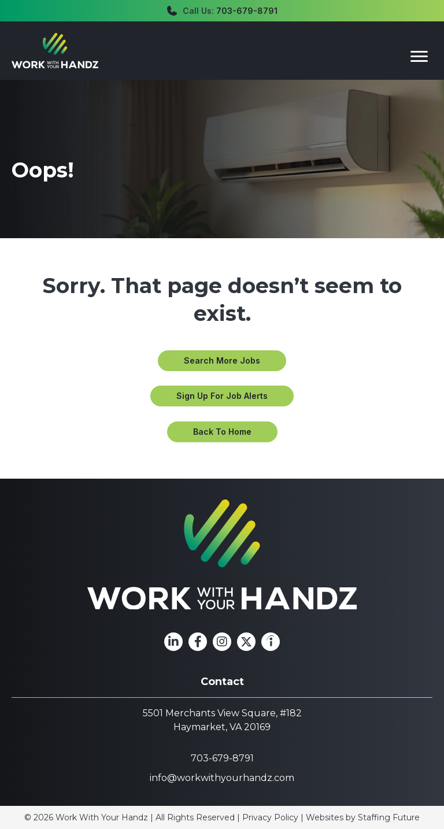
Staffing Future (389, 817)
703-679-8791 (247, 11)
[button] (222, 360)
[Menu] (419, 56)
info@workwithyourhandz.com (222, 777)
